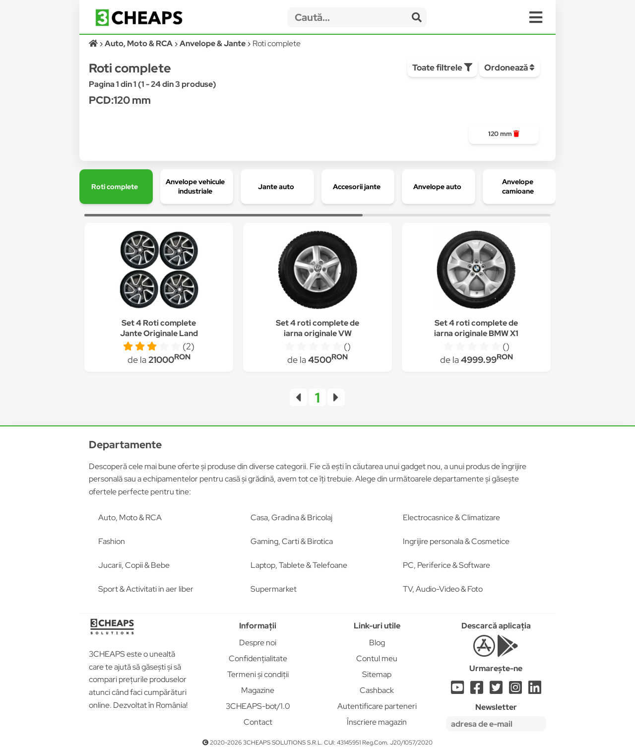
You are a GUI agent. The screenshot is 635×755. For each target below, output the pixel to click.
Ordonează (509, 67)
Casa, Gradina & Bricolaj (291, 517)
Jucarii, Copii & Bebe (134, 565)
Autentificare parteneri (377, 706)
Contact (258, 722)
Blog (377, 642)
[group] (504, 134)
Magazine (257, 690)
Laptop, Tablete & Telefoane (299, 565)
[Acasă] (94, 43)
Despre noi (257, 642)
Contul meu (376, 658)
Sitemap (376, 674)
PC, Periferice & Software (446, 565)
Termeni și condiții (258, 674)
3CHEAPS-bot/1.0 (258, 706)
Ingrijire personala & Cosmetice (456, 541)
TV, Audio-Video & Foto (443, 589)
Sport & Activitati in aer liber (145, 589)
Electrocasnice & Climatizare (451, 517)
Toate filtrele (442, 67)
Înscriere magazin (377, 722)
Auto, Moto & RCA (130, 517)
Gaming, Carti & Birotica (292, 541)
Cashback (377, 690)
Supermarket (274, 589)
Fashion (111, 541)
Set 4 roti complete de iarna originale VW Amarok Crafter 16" (317, 333)
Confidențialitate (258, 658)
